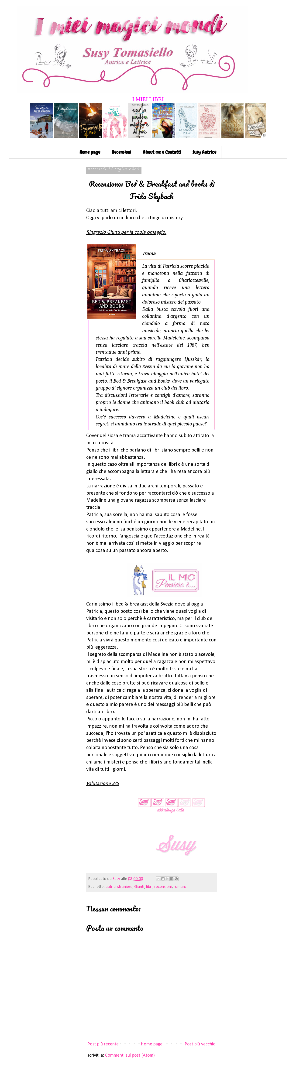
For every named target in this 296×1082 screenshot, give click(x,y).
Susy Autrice (204, 152)
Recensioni (121, 152)
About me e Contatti (162, 152)
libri (149, 887)
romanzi (180, 887)
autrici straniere (119, 887)
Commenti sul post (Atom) (130, 1055)
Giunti (139, 887)
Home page (89, 152)
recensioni (163, 887)
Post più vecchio (200, 1044)
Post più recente (103, 1044)
